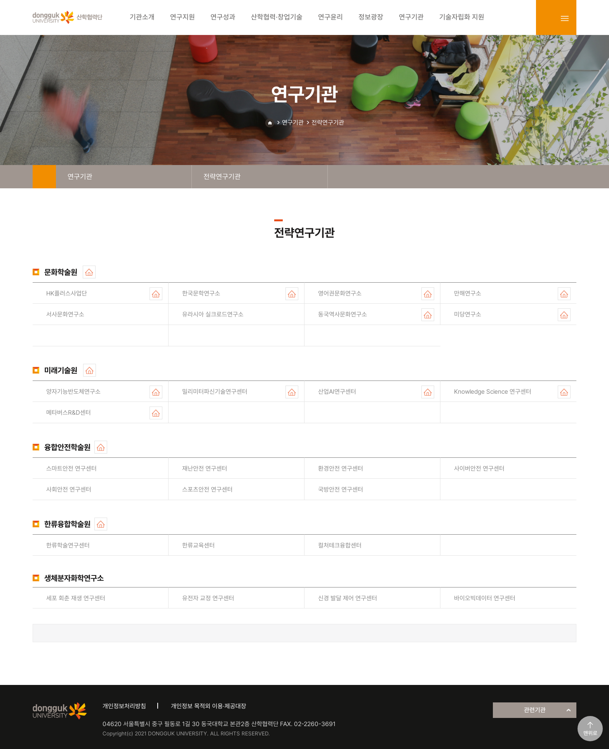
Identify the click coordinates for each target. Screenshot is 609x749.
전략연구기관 (327, 122)
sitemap (565, 18)
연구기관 (293, 122)
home (44, 176)
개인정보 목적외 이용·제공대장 (208, 706)
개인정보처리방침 (124, 706)
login (548, 18)
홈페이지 (89, 272)
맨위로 (590, 733)
